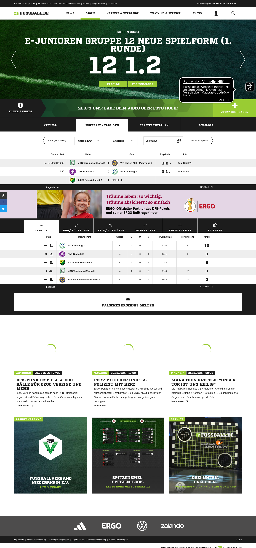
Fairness (214, 227)
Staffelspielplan (154, 125)
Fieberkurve (145, 227)
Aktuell (50, 125)
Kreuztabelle (180, 227)
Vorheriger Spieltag (53, 141)
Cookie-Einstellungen (118, 540)
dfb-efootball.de (44, 3)
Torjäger (206, 125)
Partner (86, 3)
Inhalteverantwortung (96, 540)
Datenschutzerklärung (36, 540)
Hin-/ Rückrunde (76, 227)
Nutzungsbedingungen (59, 540)
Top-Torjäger (142, 84)
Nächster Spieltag (203, 141)
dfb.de (32, 3)
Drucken (206, 187)
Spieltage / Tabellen (102, 125)
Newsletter (112, 3)
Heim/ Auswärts (110, 227)
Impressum (19, 540)
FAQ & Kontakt (98, 3)
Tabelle (113, 84)
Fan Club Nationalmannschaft (67, 3)
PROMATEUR (20, 3)
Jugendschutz (78, 540)
